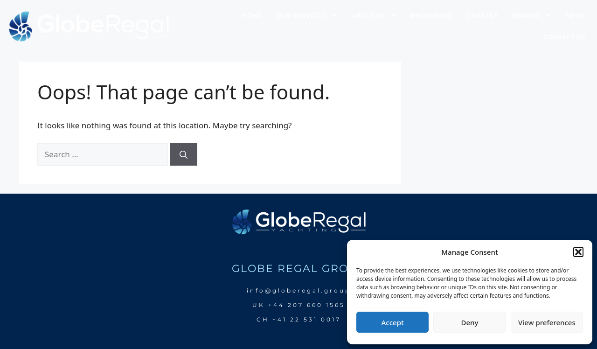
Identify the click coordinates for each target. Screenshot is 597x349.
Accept (393, 322)
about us (374, 15)
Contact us (564, 37)
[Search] (183, 154)
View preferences (547, 322)
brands (531, 15)
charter (482, 15)
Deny (470, 322)
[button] (578, 252)
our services (307, 15)
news (575, 15)
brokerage (431, 15)
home (252, 15)
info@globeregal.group (299, 290)
